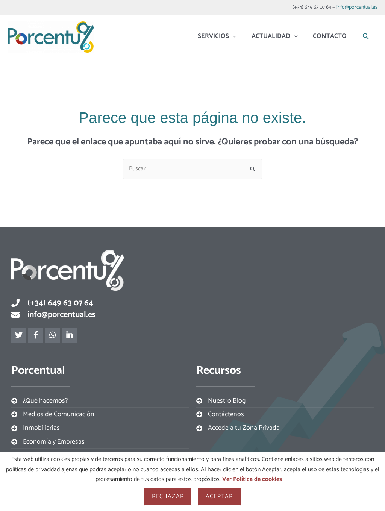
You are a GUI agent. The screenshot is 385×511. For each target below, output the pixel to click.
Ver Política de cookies (252, 479)
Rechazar (168, 496)
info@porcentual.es (356, 7)
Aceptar (219, 496)
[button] (366, 37)
